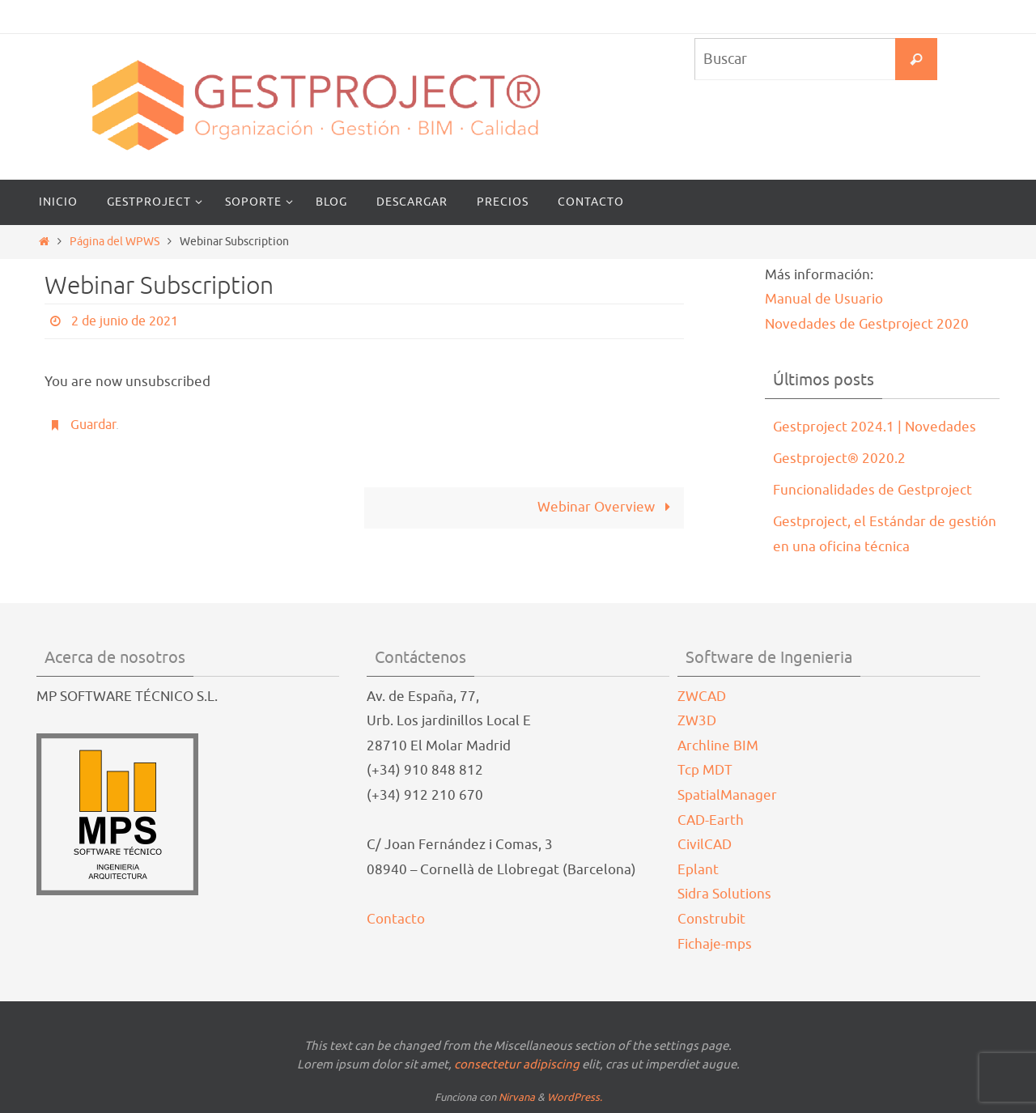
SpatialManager (727, 795)
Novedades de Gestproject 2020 (867, 324)
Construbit (711, 919)
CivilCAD (704, 844)
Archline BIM (717, 745)
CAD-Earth (710, 820)
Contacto (396, 919)
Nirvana (517, 1097)
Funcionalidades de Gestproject (872, 490)
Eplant (698, 869)
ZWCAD (701, 696)
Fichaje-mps (714, 944)
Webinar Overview (607, 507)
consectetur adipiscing (517, 1065)
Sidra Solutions (724, 894)
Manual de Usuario (824, 299)
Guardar (93, 425)
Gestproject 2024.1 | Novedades (874, 426)
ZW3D (696, 720)
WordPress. (574, 1097)
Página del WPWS (114, 242)
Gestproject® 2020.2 (839, 458)
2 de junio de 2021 (124, 321)
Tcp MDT (704, 770)
